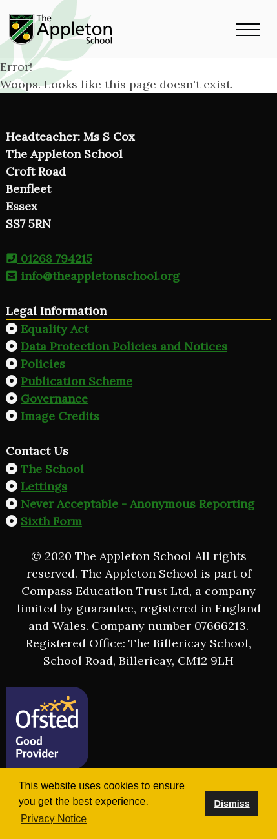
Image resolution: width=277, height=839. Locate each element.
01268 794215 (49, 258)
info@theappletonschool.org (93, 275)
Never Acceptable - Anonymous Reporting (137, 503)
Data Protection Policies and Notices (124, 346)
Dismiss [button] (231, 803)
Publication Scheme (76, 381)
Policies (43, 363)
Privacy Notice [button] (54, 818)
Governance (54, 398)
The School (52, 468)
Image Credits (60, 416)
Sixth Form (51, 521)
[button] (248, 29)
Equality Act (54, 328)
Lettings (44, 486)
